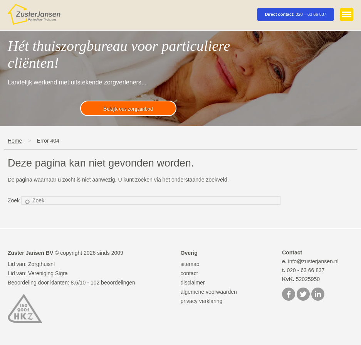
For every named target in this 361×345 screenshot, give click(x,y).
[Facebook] (288, 295)
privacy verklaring (202, 301)
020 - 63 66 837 (303, 270)
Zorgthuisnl (41, 264)
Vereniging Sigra (48, 273)
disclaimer (193, 282)
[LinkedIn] (317, 295)
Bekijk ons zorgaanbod (128, 109)
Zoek (14, 200)
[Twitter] (303, 295)
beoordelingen (113, 282)
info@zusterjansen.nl (310, 261)
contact (189, 273)
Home (15, 141)
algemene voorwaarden (209, 292)
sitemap (190, 264)
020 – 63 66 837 (311, 14)
